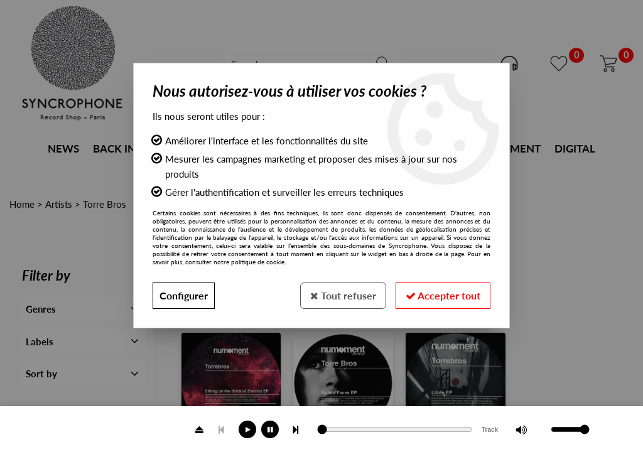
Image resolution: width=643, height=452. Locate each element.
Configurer (183, 295)
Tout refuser (343, 295)
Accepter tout (443, 295)
